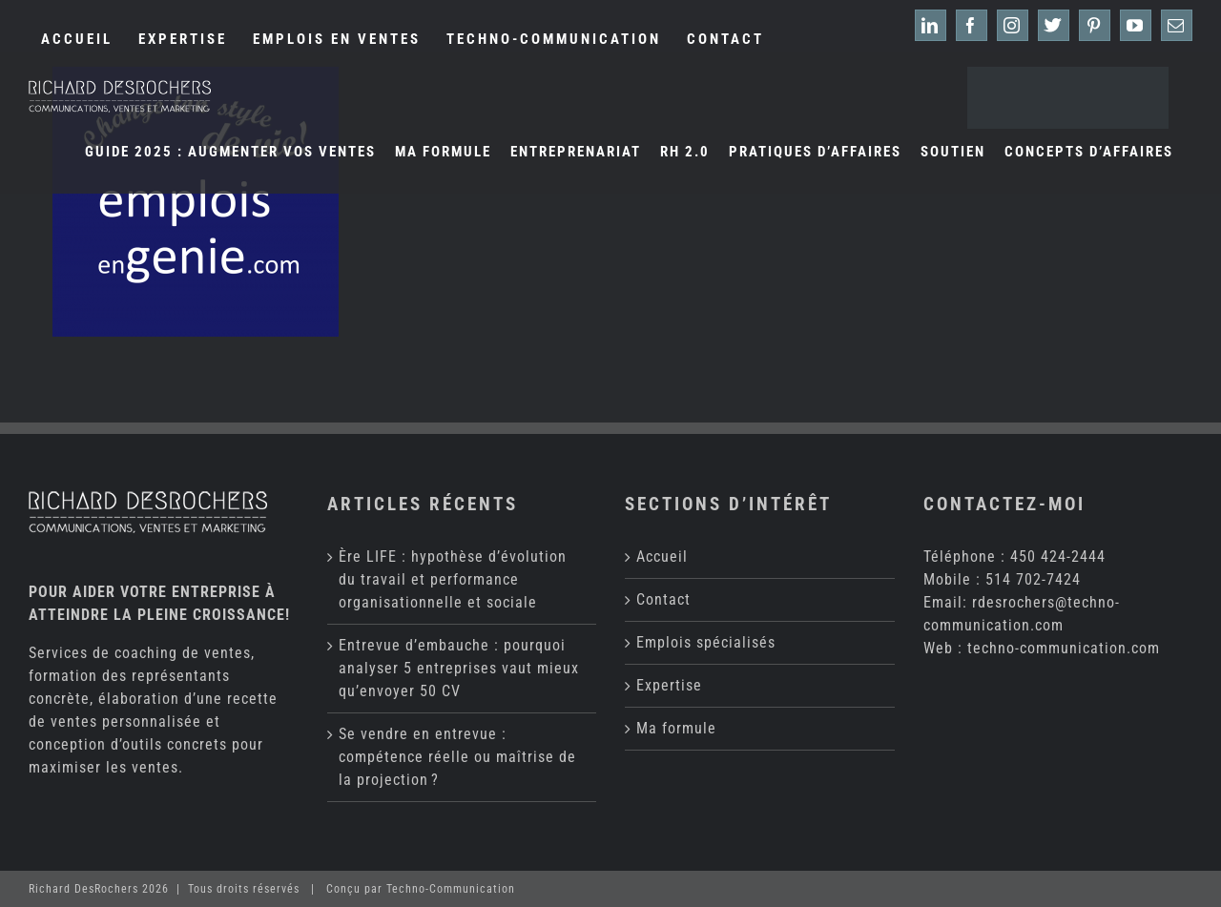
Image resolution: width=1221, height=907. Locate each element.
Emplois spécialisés (706, 642)
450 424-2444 (1058, 556)
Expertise (669, 685)
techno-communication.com (1063, 648)
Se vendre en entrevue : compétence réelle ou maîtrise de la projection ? (457, 757)
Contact (663, 599)
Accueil (662, 556)
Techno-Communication (450, 889)
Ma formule (676, 728)
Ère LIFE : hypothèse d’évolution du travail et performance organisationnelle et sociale (453, 579)
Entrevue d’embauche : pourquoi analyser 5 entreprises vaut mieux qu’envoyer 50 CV (459, 668)
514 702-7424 (1033, 579)
